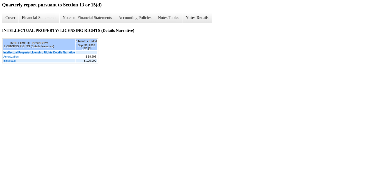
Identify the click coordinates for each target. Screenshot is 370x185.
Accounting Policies (134, 17)
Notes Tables (168, 17)
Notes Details (197, 17)
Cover (10, 17)
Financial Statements (39, 17)
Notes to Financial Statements (87, 17)
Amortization (10, 56)
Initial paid (9, 60)
